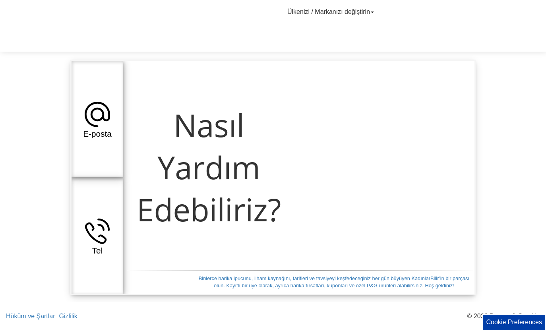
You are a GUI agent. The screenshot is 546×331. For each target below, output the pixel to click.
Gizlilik (68, 316)
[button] (97, 119)
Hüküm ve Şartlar (30, 316)
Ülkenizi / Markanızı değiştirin (331, 11)
